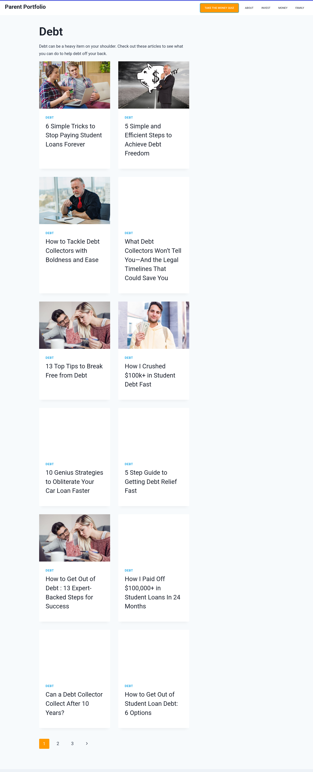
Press (203, 739)
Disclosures (189, 739)
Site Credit (184, 749)
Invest (265, 7)
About (249, 7)
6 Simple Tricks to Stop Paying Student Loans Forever (72, 132)
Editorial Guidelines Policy (116, 739)
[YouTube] (8, 739)
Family (299, 7)
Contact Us (217, 739)
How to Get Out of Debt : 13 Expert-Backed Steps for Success (73, 538)
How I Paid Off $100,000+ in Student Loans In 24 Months (154, 538)
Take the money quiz (219, 7)
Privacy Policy (143, 739)
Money (283, 7)
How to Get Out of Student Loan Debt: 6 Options (148, 639)
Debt (49, 117)
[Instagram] (17, 739)
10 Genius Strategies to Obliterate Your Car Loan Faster (73, 436)
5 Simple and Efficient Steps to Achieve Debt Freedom (149, 132)
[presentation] (74, 85)
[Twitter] (25, 739)
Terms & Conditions (166, 739)
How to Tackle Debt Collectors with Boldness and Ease (74, 234)
